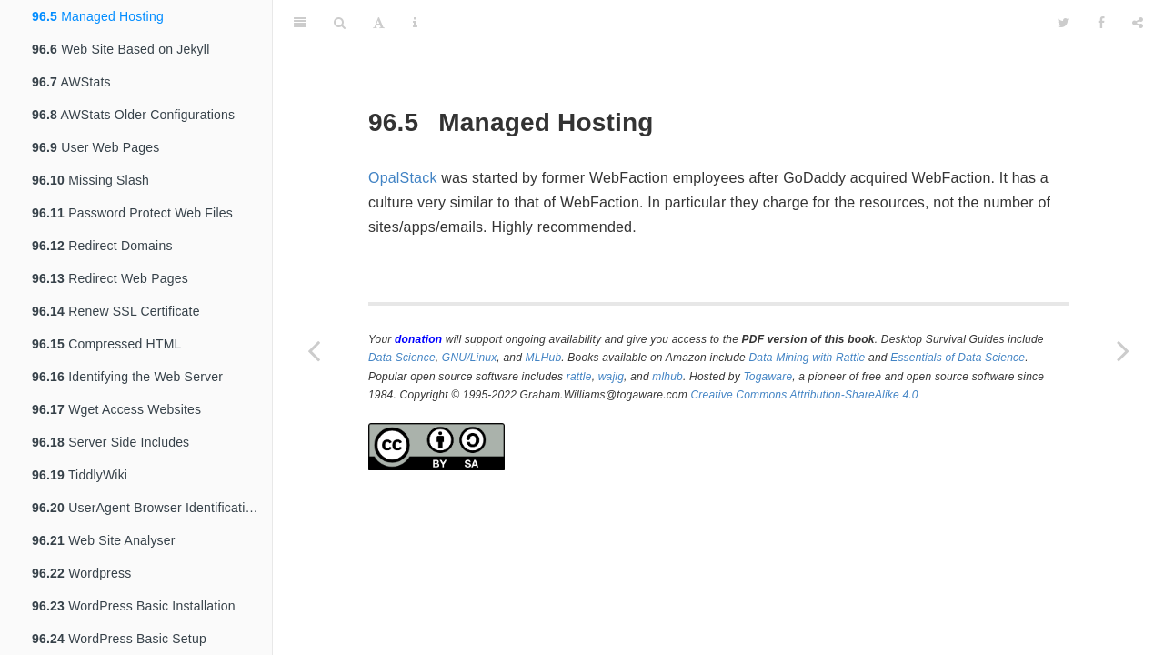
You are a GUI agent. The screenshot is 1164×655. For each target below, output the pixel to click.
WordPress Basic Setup (119, 638)
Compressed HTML (107, 344)
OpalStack (402, 178)
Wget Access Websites (116, 409)
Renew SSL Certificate (116, 311)
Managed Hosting (98, 16)
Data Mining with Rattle (807, 357)
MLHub (544, 357)
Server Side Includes (110, 442)
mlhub (667, 376)
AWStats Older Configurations (133, 114)
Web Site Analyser (104, 540)
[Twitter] (1063, 22)
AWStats (71, 82)
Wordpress (81, 573)
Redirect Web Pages (110, 278)
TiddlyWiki (79, 475)
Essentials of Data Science (957, 357)
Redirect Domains (102, 245)
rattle (579, 376)
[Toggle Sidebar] (300, 22)
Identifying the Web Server (127, 376)
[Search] (339, 22)
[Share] (1138, 22)
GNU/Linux (469, 357)
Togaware (767, 376)
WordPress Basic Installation (134, 606)
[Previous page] (314, 350)
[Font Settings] (378, 22)
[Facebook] (1101, 22)
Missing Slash (90, 180)
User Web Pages (96, 147)
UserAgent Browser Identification (145, 507)
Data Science (402, 357)
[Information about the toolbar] (415, 22)
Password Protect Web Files (132, 213)
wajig (611, 376)
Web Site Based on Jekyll (120, 49)
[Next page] (1123, 350)
